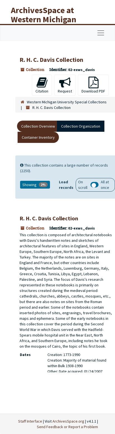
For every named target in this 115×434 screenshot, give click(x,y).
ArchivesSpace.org (68, 421)
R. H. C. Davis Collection (49, 218)
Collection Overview (38, 126)
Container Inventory (38, 137)
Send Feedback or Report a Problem (67, 426)
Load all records (94, 184)
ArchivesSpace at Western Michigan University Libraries (48, 19)
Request (65, 85)
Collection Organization (80, 126)
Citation (41, 85)
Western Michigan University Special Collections (67, 101)
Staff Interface (30, 421)
